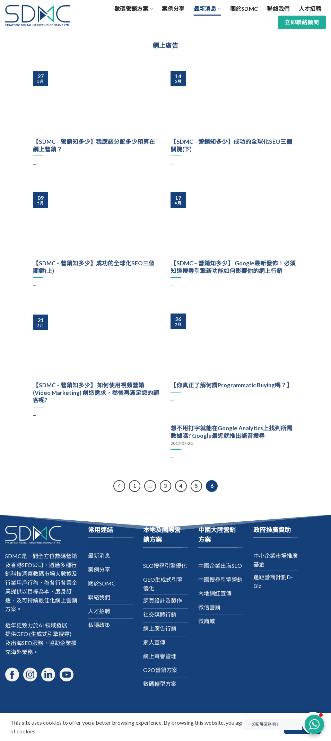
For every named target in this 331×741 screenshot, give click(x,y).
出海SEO (21, 642)
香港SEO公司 (27, 565)
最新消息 (207, 8)
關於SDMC (244, 8)
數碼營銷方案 (133, 8)
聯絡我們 (278, 8)
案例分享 (173, 8)
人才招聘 (310, 8)
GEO (22, 633)
